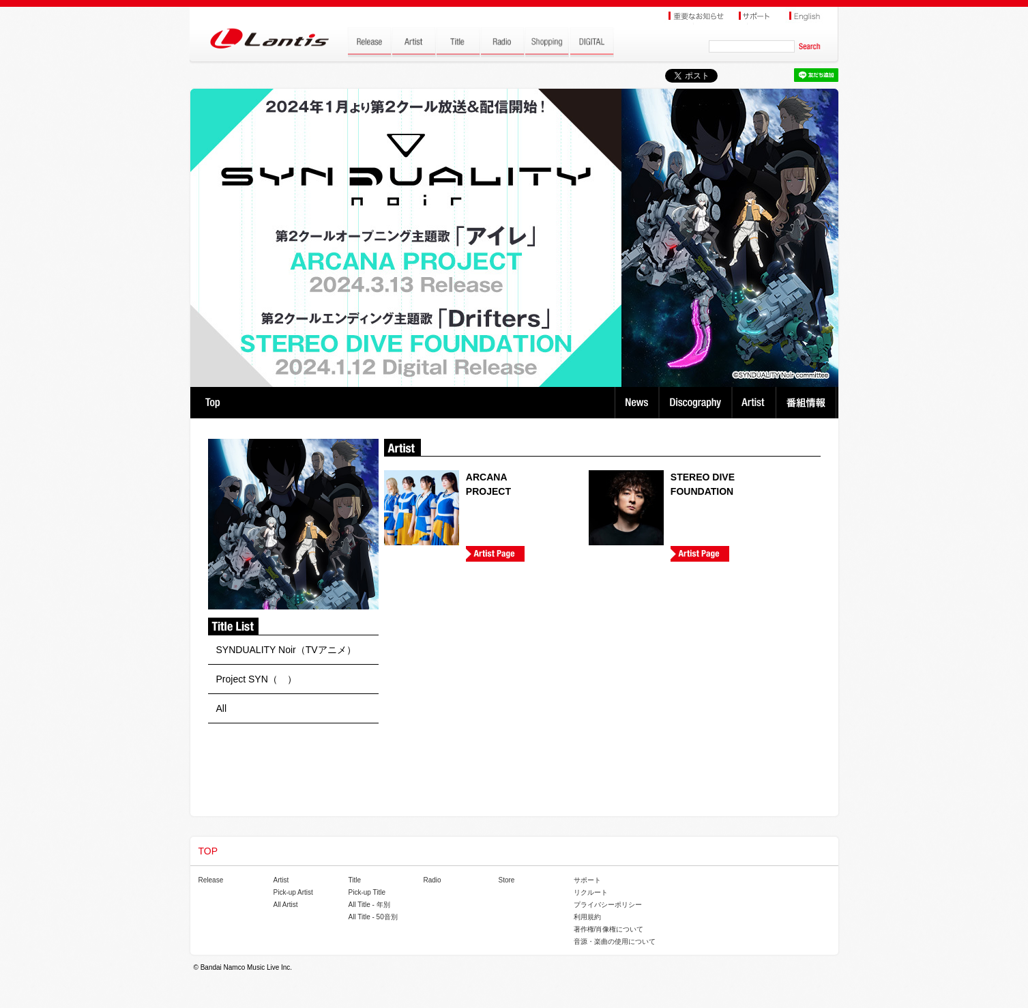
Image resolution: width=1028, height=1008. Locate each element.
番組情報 (808, 402)
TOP (212, 402)
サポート (587, 880)
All (221, 708)
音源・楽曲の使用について (615, 941)
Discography (696, 402)
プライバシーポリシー (608, 904)
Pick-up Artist (293, 892)
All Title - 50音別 (373, 917)
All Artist (286, 904)
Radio (432, 880)
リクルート (591, 892)
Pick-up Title (367, 892)
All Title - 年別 (369, 904)
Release (211, 880)
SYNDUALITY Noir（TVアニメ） (286, 649)
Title (355, 880)
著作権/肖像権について (609, 929)
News (636, 402)
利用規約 (587, 917)
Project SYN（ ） (256, 679)
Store (507, 880)
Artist (755, 402)
